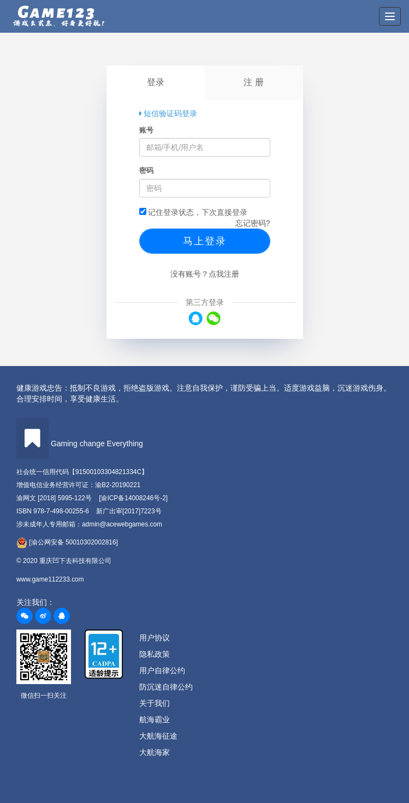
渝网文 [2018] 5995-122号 (54, 498)
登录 (155, 82)
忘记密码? (252, 223)
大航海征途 (158, 736)
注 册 (253, 82)
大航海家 (154, 752)
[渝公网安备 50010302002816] (67, 542)
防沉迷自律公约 (166, 686)
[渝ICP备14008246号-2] (133, 498)
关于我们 (154, 703)
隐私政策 (154, 654)
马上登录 (205, 241)
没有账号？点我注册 (204, 273)
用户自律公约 (162, 670)
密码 (146, 170)
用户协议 (154, 637)
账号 (146, 130)
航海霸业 (154, 719)
